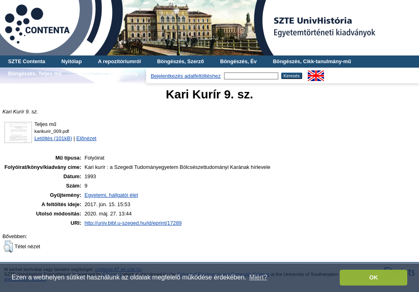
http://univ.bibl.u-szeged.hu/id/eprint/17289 (133, 223)
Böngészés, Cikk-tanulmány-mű (312, 61)
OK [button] (373, 277)
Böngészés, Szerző (180, 61)
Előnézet (86, 138)
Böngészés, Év (238, 61)
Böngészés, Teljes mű (35, 73)
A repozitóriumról (119, 61)
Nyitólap (71, 61)
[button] (8, 247)
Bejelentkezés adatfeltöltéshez (186, 76)
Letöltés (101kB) (53, 138)
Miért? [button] (258, 277)
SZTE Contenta (26, 61)
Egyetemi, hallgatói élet (111, 195)
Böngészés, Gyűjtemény (108, 73)
